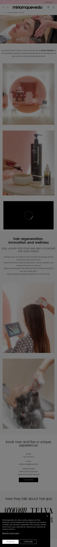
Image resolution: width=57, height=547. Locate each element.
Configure (28, 542)
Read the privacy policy (10, 533)
